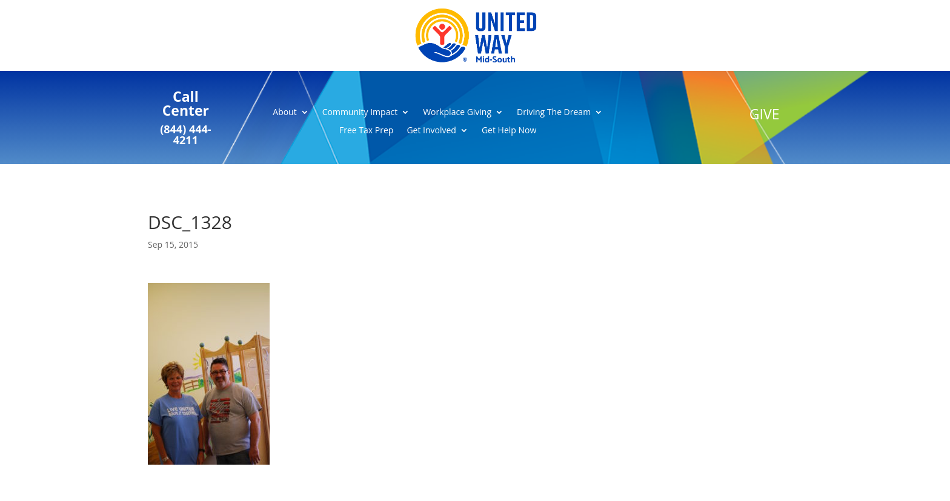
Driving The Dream (554, 113)
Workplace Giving (457, 113)
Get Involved (431, 131)
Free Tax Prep (366, 131)
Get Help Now (509, 131)
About (284, 113)
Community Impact (359, 113)
